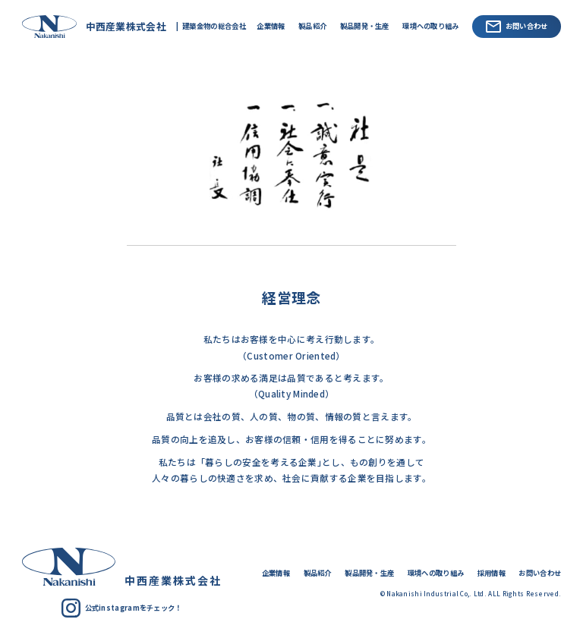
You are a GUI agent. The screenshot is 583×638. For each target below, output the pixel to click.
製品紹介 (312, 25)
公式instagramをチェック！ (121, 608)
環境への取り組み (430, 25)
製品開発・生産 (364, 25)
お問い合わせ (517, 26)
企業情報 (271, 25)
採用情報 (491, 572)
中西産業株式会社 (90, 26)
